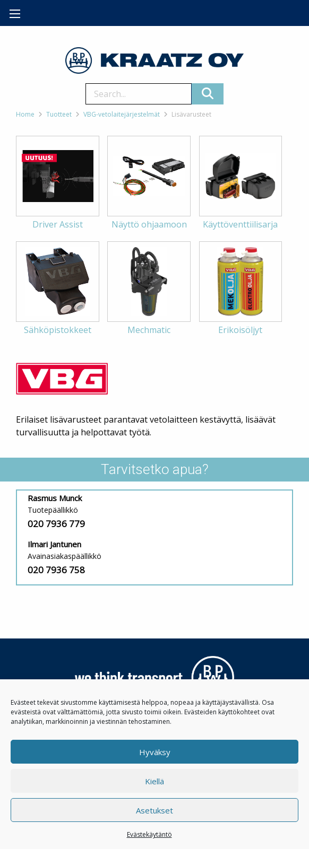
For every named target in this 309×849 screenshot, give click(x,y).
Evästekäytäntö (149, 834)
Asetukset (154, 810)
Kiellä (154, 781)
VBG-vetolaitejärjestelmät (121, 114)
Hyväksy (154, 752)
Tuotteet (59, 114)
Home (25, 114)
